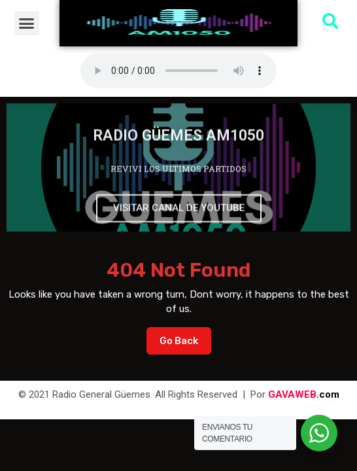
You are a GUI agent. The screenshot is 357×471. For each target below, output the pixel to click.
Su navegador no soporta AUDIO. (178, 70)
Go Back (185, 337)
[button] (26, 23)
